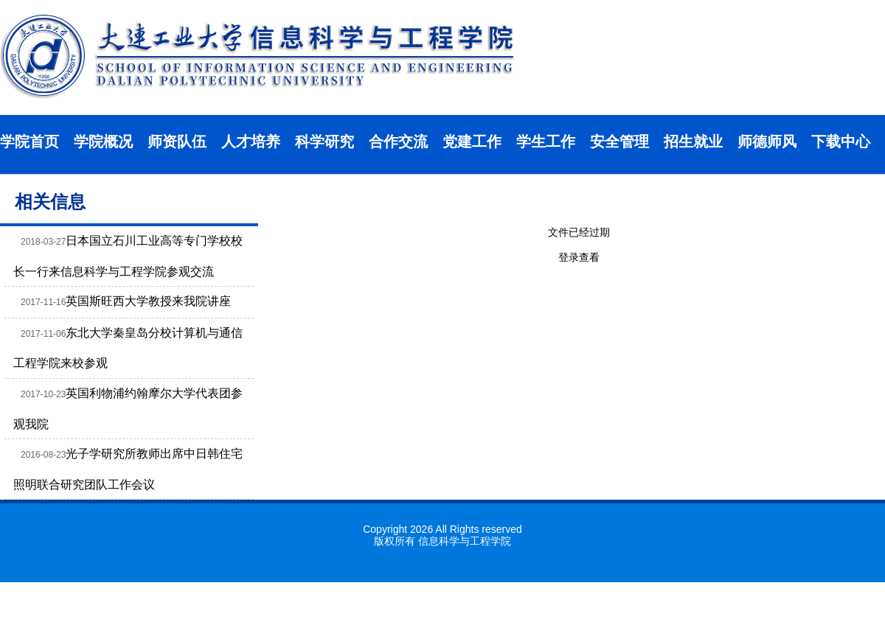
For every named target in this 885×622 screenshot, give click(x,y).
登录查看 (579, 257)
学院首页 (29, 141)
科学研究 (324, 141)
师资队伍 (177, 141)
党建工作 (472, 141)
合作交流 (398, 141)
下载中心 (840, 141)
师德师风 (767, 141)
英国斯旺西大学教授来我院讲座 (148, 301)
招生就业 (693, 141)
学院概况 (103, 141)
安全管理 (619, 141)
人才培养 (250, 141)
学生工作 (545, 141)
